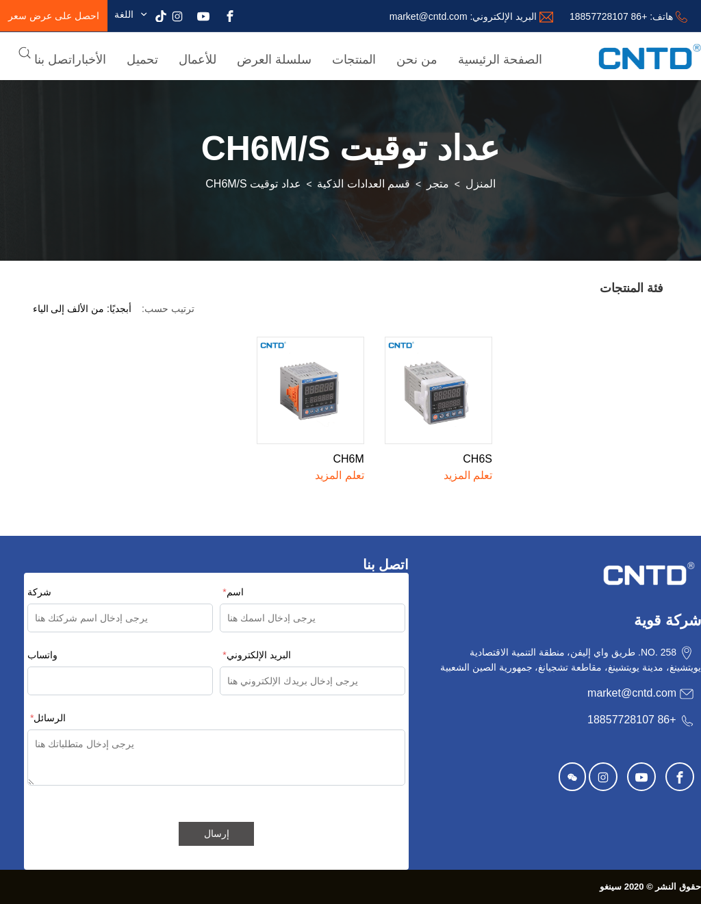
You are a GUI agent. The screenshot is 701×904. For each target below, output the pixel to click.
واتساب (42, 654)
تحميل (142, 59)
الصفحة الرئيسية (500, 59)
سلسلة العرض (274, 59)
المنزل (481, 184)
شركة (39, 591)
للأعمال (197, 59)
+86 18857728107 (608, 16)
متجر (437, 184)
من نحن (416, 59)
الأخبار (90, 59)
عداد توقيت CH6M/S (253, 184)
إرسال (216, 833)
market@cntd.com (429, 16)
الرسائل (48, 717)
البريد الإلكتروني (256, 654)
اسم (232, 591)
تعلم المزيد (468, 475)
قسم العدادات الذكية (363, 184)
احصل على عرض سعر (53, 15)
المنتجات (354, 59)
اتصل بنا (54, 59)
